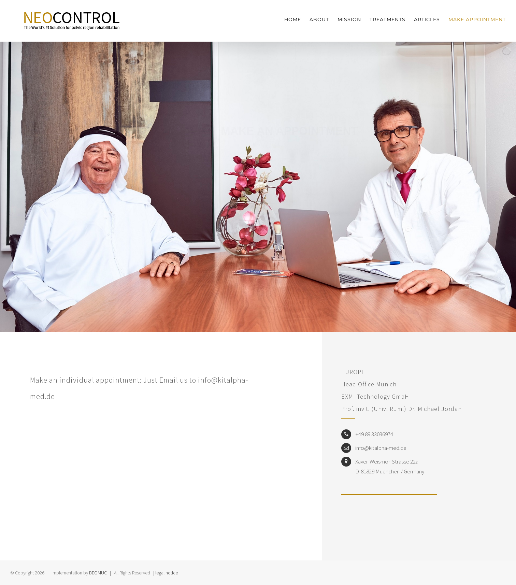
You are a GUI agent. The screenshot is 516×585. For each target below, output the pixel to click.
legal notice (166, 573)
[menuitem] (297, 19)
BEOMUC (98, 573)
